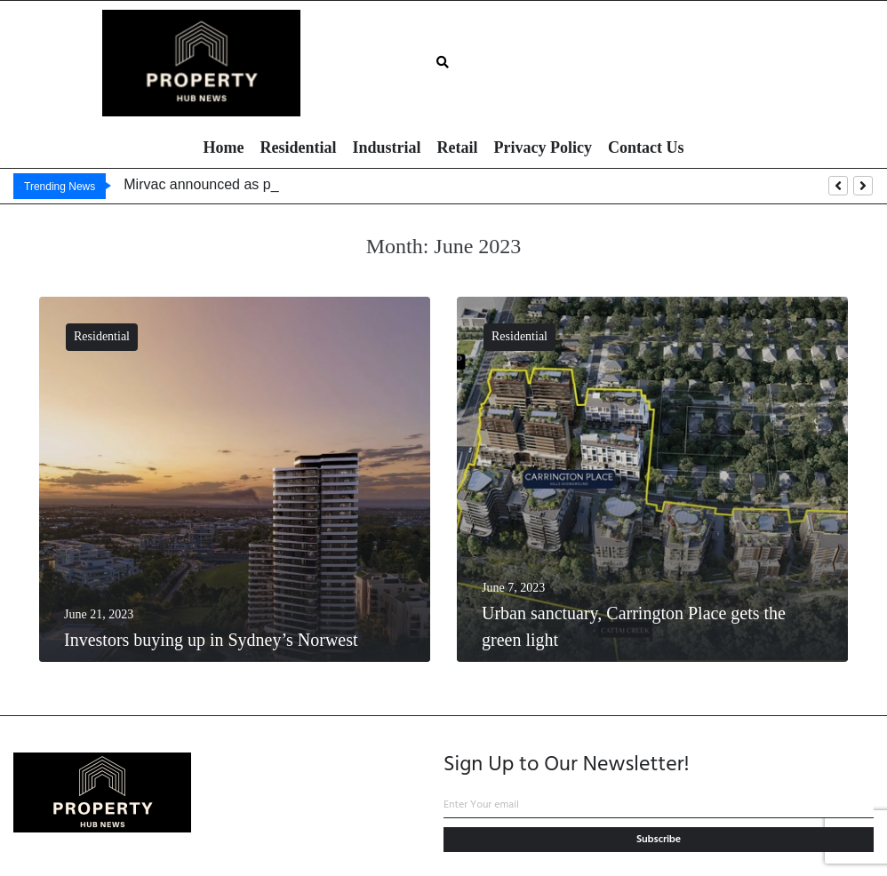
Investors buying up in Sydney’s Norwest (211, 639)
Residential (102, 336)
